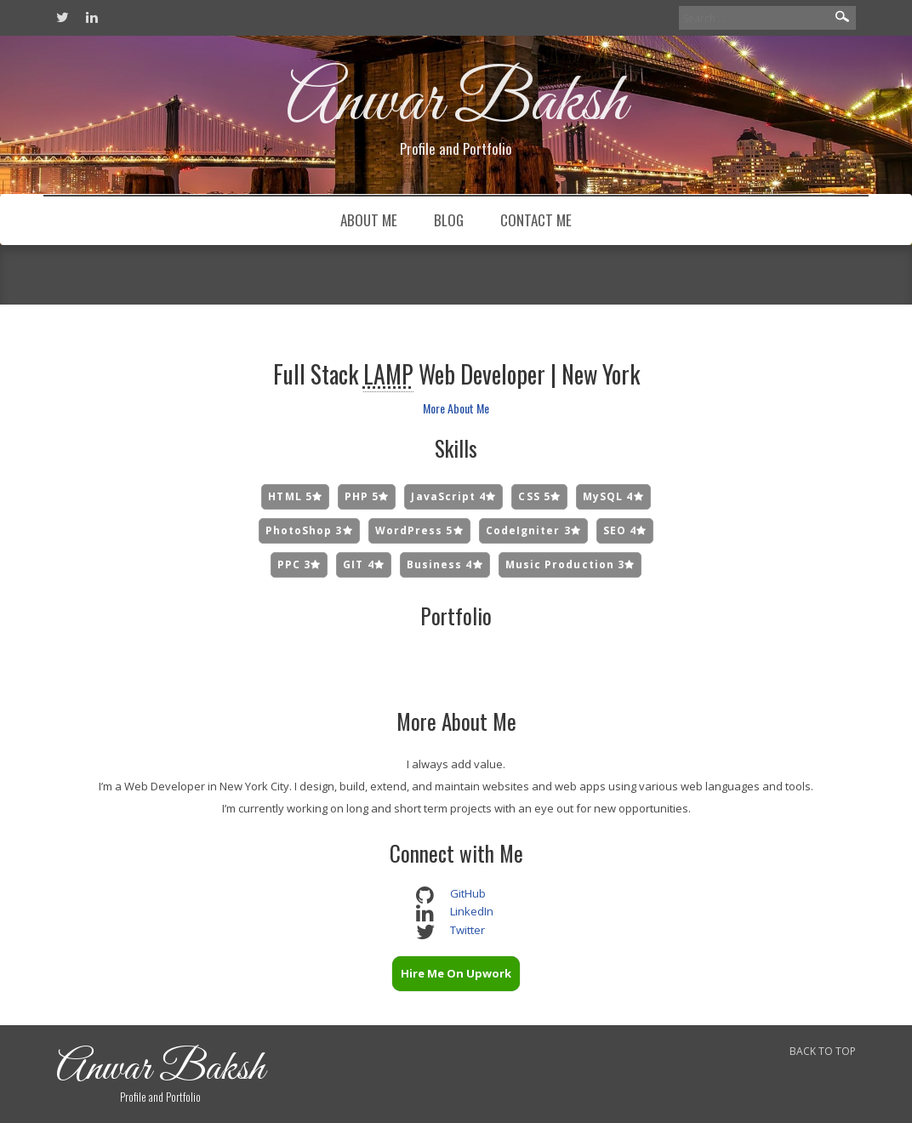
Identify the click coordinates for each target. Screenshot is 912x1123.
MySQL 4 (613, 496)
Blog (449, 220)
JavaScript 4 (453, 496)
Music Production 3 (570, 564)
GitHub (468, 893)
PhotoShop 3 (309, 530)
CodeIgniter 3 (533, 530)
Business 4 (445, 564)
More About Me (456, 408)
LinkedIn (471, 911)
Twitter (467, 930)
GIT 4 (364, 564)
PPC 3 (299, 564)
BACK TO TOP (822, 1051)
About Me (368, 220)
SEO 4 (625, 530)
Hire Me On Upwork (456, 973)
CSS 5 (539, 496)
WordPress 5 (419, 530)
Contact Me (536, 220)
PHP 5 (367, 496)
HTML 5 (295, 496)
